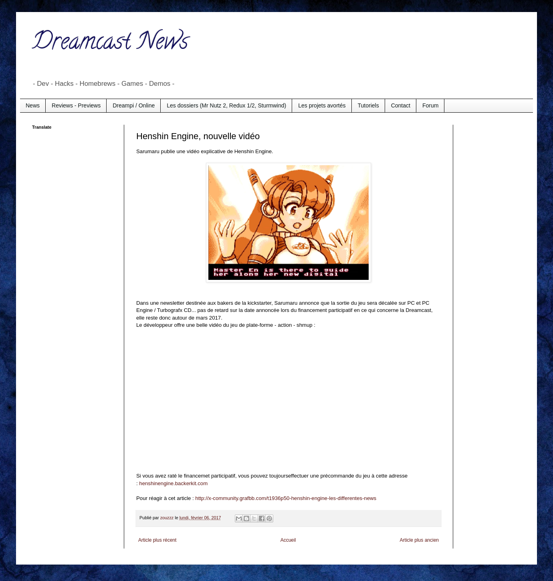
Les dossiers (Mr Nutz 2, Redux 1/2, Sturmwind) (226, 105)
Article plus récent (157, 540)
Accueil (288, 540)
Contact (400, 105)
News (33, 105)
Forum (430, 105)
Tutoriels (368, 105)
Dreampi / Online (134, 105)
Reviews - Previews (76, 105)
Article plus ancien (419, 540)
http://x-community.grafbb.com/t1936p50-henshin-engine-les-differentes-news (285, 498)
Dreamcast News (110, 44)
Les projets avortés (321, 105)
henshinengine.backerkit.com (173, 483)
